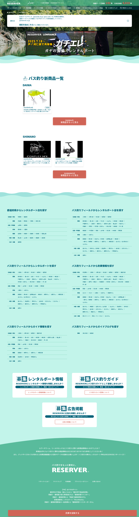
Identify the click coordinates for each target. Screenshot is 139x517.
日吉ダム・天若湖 (99, 238)
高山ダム (108, 297)
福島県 (25, 216)
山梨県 (19, 225)
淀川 (114, 297)
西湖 (97, 230)
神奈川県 (38, 221)
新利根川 (85, 221)
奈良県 (37, 233)
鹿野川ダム (107, 251)
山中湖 (102, 230)
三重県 (25, 229)
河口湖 (108, 230)
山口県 (25, 237)
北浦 (97, 221)
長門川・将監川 (93, 281)
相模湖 (115, 226)
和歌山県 (44, 233)
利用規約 (68, 481)
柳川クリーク (86, 316)
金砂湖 (117, 248)
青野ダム (96, 241)
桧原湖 (103, 216)
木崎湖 (114, 230)
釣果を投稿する (72, 513)
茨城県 (19, 221)
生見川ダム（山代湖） (101, 306)
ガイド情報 (38, 8)
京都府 (25, 233)
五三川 (84, 292)
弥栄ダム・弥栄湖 (94, 248)
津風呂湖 (111, 241)
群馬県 (25, 221)
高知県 (43, 237)
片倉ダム (121, 223)
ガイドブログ (50, 8)
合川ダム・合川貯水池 (121, 241)
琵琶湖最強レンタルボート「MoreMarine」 (69, 499)
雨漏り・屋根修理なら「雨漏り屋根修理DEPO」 (70, 497)
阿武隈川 (85, 272)
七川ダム (85, 244)
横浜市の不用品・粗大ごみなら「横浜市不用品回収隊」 (69, 492)
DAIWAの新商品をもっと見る (69, 121)
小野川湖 (91, 216)
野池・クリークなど (97, 316)
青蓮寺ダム (110, 292)
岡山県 (19, 237)
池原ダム (104, 241)
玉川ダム (85, 251)
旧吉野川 (104, 248)
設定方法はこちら (26, 24)
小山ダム (108, 221)
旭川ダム (85, 248)
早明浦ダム (115, 251)
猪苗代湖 (123, 272)
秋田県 (19, 216)
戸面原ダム (86, 223)
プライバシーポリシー (81, 481)
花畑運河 (101, 281)
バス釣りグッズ (111, 8)
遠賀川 (84, 255)
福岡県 (19, 242)
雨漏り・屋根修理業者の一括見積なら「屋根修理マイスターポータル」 (69, 502)
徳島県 (31, 237)
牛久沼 (102, 221)
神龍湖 (91, 306)
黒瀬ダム (92, 251)
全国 (30, 2)
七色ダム (91, 234)
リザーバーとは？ (44, 481)
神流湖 (115, 221)
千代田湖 (91, 230)
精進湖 (84, 230)
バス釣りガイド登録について (99, 392)
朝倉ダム (93, 311)
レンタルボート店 (14, 8)
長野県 (25, 225)
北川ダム (107, 316)
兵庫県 (31, 233)
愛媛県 (37, 237)
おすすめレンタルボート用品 (92, 8)
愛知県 (19, 229)
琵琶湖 (84, 238)
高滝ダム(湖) (107, 223)
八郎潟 (84, 216)
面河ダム (99, 251)
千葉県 (31, 221)
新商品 (76, 8)
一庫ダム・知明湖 (87, 241)
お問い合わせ (96, 481)
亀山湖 (115, 223)
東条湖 (116, 238)
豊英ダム (99, 223)
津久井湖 (108, 226)
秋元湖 (97, 216)
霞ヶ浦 (91, 221)
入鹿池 (84, 234)
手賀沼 (90, 226)
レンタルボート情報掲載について (39, 392)
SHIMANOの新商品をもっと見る (69, 174)
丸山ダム (112, 306)
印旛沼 (84, 226)
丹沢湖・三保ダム (99, 226)
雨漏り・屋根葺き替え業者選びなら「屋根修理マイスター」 (69, 494)
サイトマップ (57, 481)
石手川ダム (125, 248)
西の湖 (90, 238)
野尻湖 (120, 230)
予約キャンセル (126, 8)
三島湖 (92, 223)
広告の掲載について (69, 422)
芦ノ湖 (121, 226)
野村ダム (111, 248)
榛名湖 (121, 221)
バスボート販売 (65, 8)
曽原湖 (109, 216)
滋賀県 (19, 233)
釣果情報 (27, 8)
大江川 (90, 292)
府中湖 (126, 306)
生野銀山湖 (109, 238)
